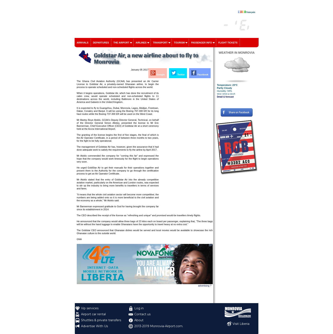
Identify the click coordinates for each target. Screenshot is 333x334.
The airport (121, 42)
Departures (101, 42)
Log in (139, 308)
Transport (160, 42)
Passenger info (201, 42)
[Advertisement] (186, 143)
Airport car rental (93, 314)
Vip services (89, 308)
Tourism (179, 42)
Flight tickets (227, 42)
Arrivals (82, 42)
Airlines (141, 42)
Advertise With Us (94, 326)
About (138, 320)
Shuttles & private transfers (101, 320)
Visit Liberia (241, 324)
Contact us (142, 314)
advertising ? (204, 285)
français (250, 12)
